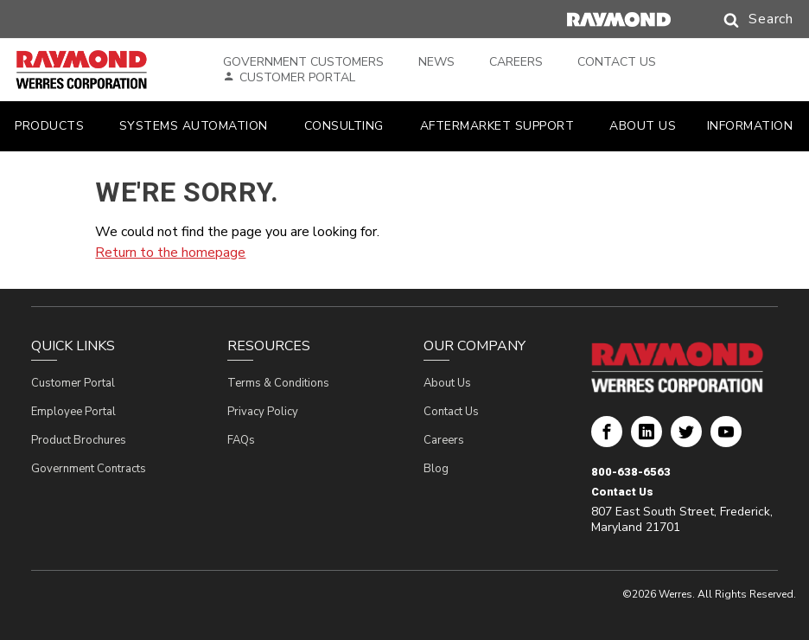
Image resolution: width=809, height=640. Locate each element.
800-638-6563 (631, 471)
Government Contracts (88, 469)
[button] (741, 20)
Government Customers (303, 62)
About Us (447, 383)
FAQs (241, 440)
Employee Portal (73, 411)
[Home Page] (102, 70)
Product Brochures (78, 440)
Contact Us (616, 62)
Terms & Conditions (278, 383)
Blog (436, 469)
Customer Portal (297, 78)
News (436, 62)
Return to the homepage (170, 252)
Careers (516, 62)
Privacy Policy (262, 411)
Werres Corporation (606, 438)
